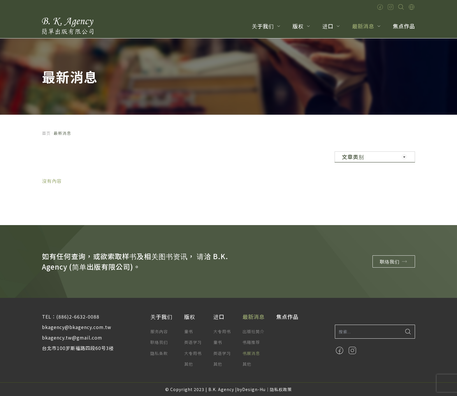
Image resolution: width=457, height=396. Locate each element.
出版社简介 (253, 331)
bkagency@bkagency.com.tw (76, 326)
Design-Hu (254, 389)
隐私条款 (159, 353)
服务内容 (159, 331)
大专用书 (193, 353)
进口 (327, 26)
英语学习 (193, 342)
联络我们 (394, 261)
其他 (188, 364)
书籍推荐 (251, 342)
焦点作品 (404, 26)
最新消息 (363, 26)
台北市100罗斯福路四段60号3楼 (78, 347)
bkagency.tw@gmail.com (72, 337)
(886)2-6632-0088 (77, 316)
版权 (298, 26)
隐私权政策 (281, 389)
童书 (188, 331)
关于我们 (263, 26)
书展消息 (251, 353)
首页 (46, 133)
